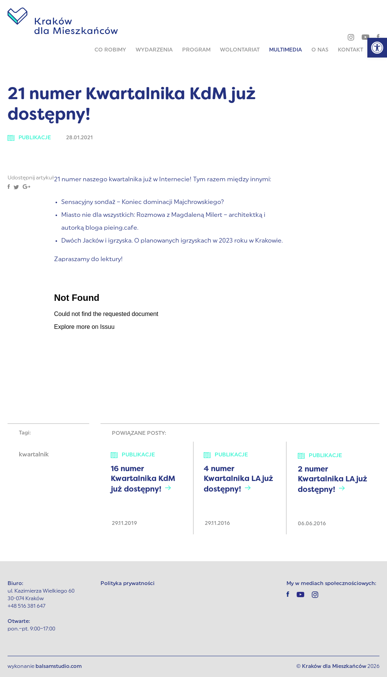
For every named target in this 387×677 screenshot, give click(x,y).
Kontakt (350, 50)
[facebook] (378, 36)
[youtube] (365, 36)
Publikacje (30, 138)
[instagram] (351, 37)
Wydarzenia (154, 50)
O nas (319, 50)
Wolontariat (240, 50)
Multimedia (285, 50)
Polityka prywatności (128, 584)
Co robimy (110, 50)
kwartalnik (34, 455)
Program (196, 50)
